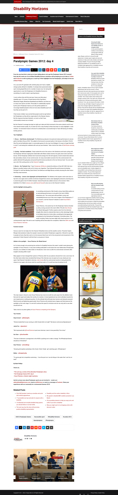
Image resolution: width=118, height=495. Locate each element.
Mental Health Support (58, 21)
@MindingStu (26, 318)
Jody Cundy (40, 260)
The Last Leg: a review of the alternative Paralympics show (30, 372)
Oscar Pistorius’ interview (20, 222)
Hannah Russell (40, 183)
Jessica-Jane (29, 183)
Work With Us (78, 21)
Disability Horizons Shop (21, 21)
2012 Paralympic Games (24, 417)
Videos (31, 21)
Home (16, 54)
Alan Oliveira (68, 208)
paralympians (38, 420)
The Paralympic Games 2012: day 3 (24, 374)
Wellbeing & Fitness (32, 16)
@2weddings (25, 345)
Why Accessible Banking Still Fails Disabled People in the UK (97, 185)
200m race (68, 220)
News (16, 16)
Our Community (46, 21)
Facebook (18, 78)
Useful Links (70, 21)
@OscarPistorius (29, 330)
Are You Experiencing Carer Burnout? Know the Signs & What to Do (57, 465)
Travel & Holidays (43, 16)
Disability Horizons (20, 65)
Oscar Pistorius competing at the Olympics (44, 309)
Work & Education (85, 16)
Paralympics (50, 420)
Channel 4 (36, 162)
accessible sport (40, 417)
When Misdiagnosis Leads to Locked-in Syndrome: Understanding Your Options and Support (43, 1)
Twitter (72, 76)
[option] (57, 464)
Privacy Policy (94, 492)
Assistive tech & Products (57, 16)
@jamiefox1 (24, 326)
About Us (37, 21)
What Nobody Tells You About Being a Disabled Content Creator (96, 122)
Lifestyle (22, 16)
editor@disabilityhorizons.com (22, 382)
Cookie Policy (101, 492)
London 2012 (67, 417)
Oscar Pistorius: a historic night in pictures (26, 376)
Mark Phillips (18, 80)
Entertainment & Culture (72, 16)
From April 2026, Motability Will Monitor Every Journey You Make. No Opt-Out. (97, 75)
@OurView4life (24, 334)
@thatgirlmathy (22, 353)
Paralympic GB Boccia (41, 166)
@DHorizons (39, 382)
